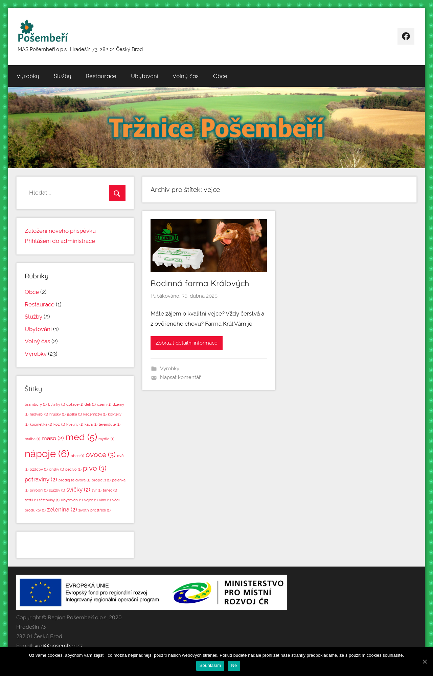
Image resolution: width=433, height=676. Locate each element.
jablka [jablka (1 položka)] (74, 414)
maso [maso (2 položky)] (53, 438)
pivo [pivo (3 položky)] (95, 468)
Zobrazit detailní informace (187, 343)
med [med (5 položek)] (81, 437)
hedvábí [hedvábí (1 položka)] (39, 414)
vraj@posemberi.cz (59, 645)
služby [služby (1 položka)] (57, 490)
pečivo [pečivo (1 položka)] (73, 469)
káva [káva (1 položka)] (91, 424)
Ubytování (144, 75)
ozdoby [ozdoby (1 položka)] (39, 469)
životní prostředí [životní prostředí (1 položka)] (94, 510)
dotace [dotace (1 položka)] (74, 404)
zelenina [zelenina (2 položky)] (62, 509)
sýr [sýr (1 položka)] (96, 490)
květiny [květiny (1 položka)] (74, 424)
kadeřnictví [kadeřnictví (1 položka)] (95, 414)
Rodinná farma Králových (200, 283)
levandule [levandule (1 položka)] (109, 424)
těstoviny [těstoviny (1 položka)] (49, 500)
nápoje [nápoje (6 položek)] (47, 453)
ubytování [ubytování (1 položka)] (72, 500)
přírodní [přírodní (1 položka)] (39, 490)
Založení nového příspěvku (60, 230)
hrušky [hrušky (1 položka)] (57, 414)
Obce (220, 75)
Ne (234, 665)
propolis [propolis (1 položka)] (101, 480)
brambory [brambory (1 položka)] (36, 404)
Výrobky (28, 75)
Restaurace (101, 75)
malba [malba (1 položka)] (32, 439)
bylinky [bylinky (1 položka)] (56, 404)
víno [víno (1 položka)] (105, 500)
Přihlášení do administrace (60, 240)
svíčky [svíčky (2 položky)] (78, 489)
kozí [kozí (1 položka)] (59, 424)
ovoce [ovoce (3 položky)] (101, 454)
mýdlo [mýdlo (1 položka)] (106, 439)
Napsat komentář (180, 377)
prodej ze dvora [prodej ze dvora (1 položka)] (74, 480)
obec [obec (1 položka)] (77, 456)
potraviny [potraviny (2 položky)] (41, 479)
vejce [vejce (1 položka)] (91, 500)
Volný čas (186, 75)
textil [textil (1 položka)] (31, 500)
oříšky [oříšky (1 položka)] (56, 469)
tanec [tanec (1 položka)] (110, 490)
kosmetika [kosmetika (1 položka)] (41, 424)
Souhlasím (210, 665)
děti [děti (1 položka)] (90, 404)
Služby (62, 75)
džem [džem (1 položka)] (104, 404)
